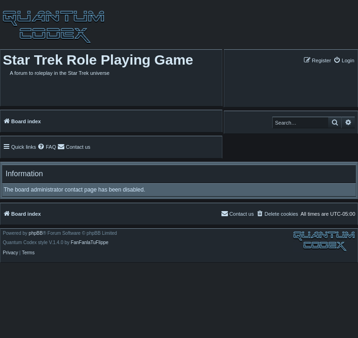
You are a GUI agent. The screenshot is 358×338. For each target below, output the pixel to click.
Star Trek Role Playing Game (98, 59)
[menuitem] (343, 60)
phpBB (36, 233)
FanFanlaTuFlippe (90, 242)
